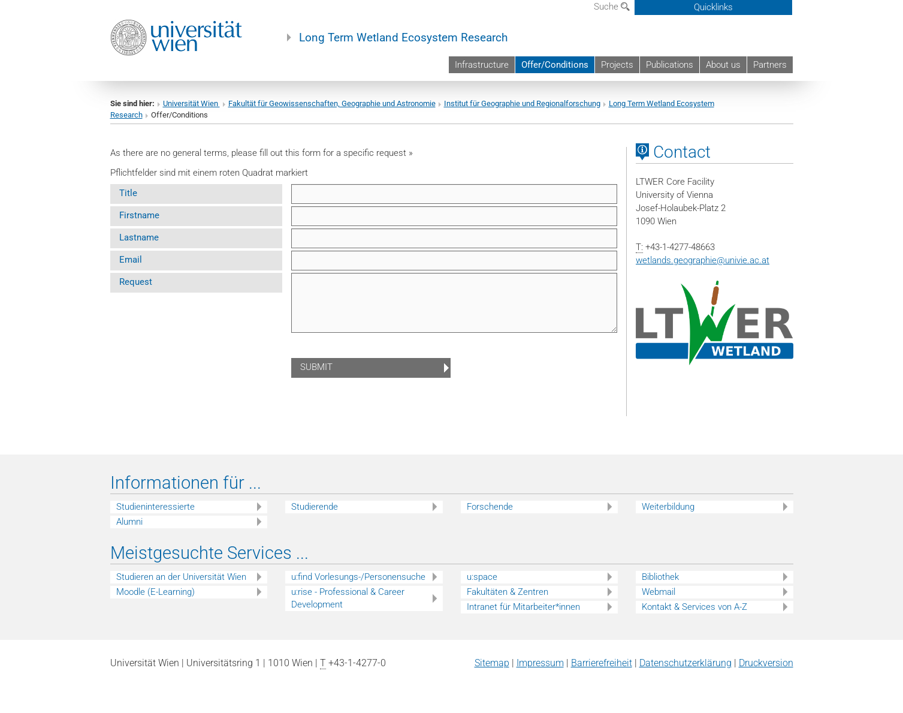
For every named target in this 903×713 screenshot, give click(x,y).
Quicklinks (713, 7)
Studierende (314, 506)
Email (130, 259)
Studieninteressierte (155, 506)
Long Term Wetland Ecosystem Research (403, 37)
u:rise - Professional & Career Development (347, 598)
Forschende (490, 506)
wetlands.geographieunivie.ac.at (702, 260)
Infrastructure (482, 64)
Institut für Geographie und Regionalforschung (522, 103)
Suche (612, 6)
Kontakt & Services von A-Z (694, 606)
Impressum (540, 663)
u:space (482, 576)
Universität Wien (191, 103)
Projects (617, 64)
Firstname (139, 215)
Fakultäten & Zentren (507, 591)
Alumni (129, 521)
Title (128, 193)
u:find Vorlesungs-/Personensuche (358, 576)
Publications (669, 64)
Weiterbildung (668, 506)
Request (135, 281)
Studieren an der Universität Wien (181, 576)
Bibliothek (660, 576)
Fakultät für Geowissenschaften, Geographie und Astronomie (332, 103)
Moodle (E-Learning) (155, 591)
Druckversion (766, 663)
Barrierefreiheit (601, 663)
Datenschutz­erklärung (685, 663)
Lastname (139, 237)
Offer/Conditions (554, 64)
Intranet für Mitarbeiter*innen (523, 606)
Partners (770, 64)
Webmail (658, 591)
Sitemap (492, 663)
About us (723, 64)
